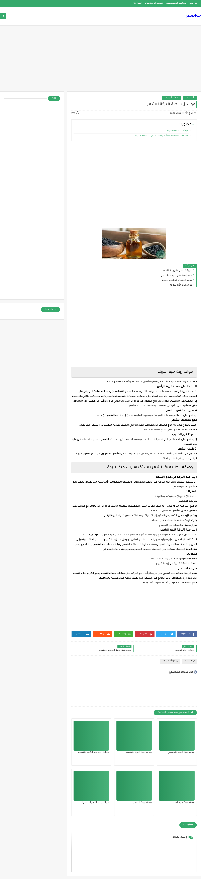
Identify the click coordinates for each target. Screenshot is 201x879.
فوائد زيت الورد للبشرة (138, 752)
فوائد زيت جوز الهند (183, 802)
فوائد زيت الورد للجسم (181, 752)
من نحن (193, 3)
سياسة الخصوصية (176, 3)
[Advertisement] (100, 60)
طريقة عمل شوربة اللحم (178, 270)
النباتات (190, 97)
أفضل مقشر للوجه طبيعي (177, 275)
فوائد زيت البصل (142, 802)
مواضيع (193, 16)
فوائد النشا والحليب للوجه (177, 280)
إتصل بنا (137, 3)
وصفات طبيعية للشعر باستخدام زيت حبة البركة (161, 136)
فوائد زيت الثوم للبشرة (95, 802)
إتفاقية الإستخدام (154, 3)
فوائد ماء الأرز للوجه (181, 285)
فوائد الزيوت (171, 97)
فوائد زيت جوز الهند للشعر (93, 752)
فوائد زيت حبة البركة (177, 131)
